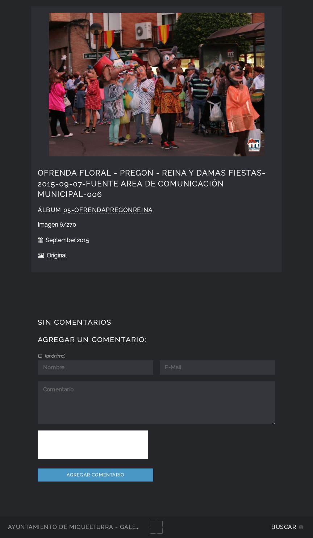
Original (57, 255)
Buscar (283, 527)
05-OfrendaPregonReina (108, 210)
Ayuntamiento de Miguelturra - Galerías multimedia (99, 527)
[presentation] (93, 444)
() (54, 356)
